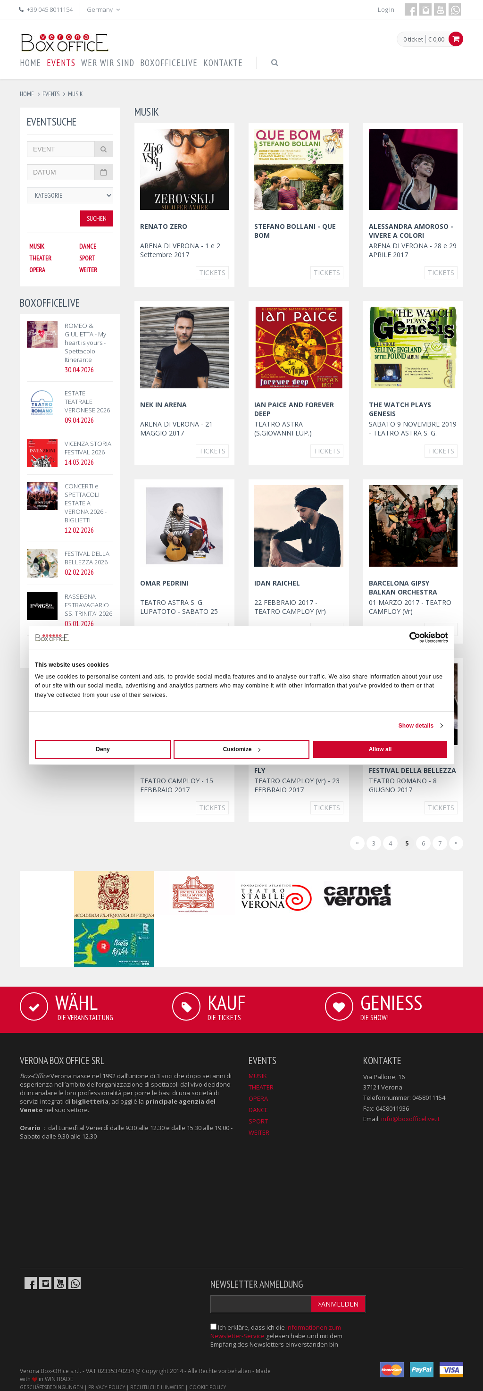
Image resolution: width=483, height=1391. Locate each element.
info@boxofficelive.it (410, 1118)
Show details (416, 725)
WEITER (88, 270)
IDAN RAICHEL (277, 582)
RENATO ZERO (163, 226)
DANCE (87, 246)
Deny (102, 749)
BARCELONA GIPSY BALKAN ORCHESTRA (403, 587)
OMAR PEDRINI (164, 582)
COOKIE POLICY (207, 1387)
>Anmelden (337, 1303)
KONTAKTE (223, 62)
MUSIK (36, 246)
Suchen (97, 218)
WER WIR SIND (107, 62)
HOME (30, 62)
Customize (242, 749)
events (50, 94)
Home (27, 94)
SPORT (87, 258)
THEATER (40, 258)
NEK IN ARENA (163, 404)
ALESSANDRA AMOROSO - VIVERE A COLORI (411, 231)
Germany (104, 9)
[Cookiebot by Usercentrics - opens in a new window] (407, 637)
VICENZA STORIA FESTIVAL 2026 (88, 447)
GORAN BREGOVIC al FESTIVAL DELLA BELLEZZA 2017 (412, 770)
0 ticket (413, 39)
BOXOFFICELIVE (169, 62)
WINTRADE (59, 1379)
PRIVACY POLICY (106, 1387)
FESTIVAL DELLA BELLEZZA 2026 (87, 557)
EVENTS (61, 62)
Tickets (212, 272)
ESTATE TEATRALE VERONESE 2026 (87, 401)
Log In (386, 9)
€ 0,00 (436, 39)
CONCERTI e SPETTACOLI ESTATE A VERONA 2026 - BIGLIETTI (86, 503)
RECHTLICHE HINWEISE (157, 1387)
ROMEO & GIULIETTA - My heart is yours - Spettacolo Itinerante (85, 342)
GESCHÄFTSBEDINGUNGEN (51, 1387)
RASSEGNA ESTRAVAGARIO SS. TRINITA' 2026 (88, 605)
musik (75, 94)
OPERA (37, 270)
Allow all (380, 749)
